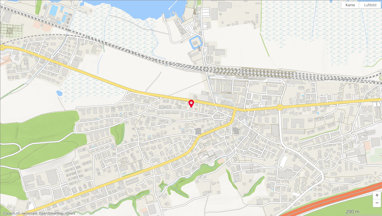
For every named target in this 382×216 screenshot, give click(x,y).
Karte (350, 4)
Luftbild (370, 4)
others (70, 213)
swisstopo (29, 213)
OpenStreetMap (51, 213)
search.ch (12, 213)
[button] (377, 195)
